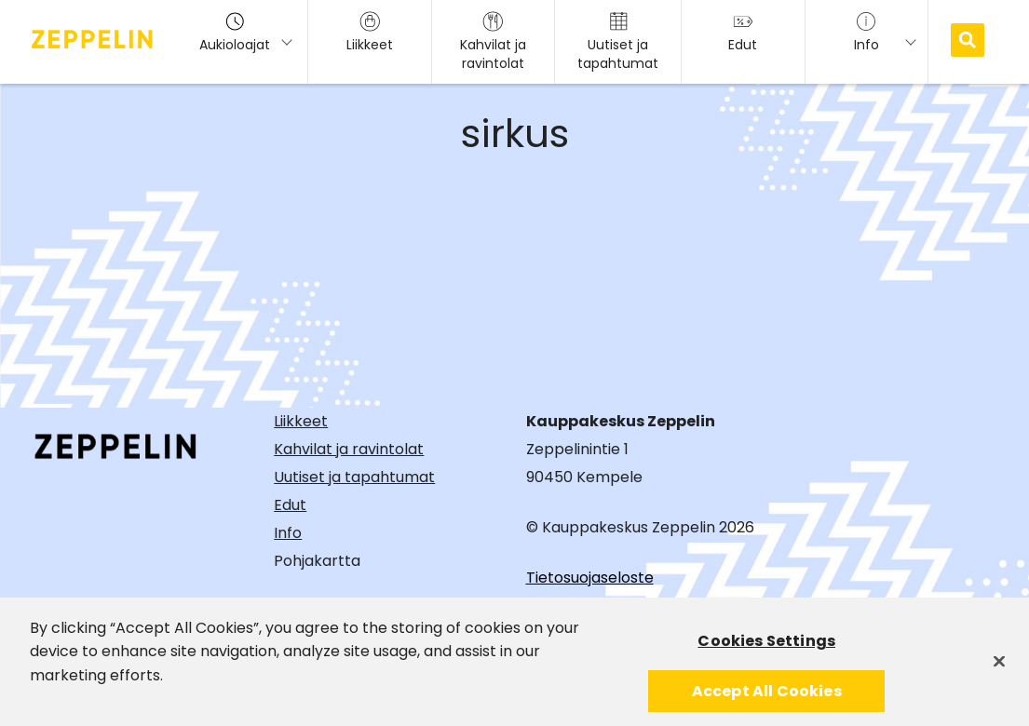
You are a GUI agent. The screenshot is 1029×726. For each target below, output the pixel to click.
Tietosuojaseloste (590, 577)
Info (288, 533)
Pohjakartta (317, 561)
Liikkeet (301, 421)
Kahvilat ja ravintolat (349, 449)
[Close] (999, 665)
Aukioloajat (234, 32)
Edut (290, 505)
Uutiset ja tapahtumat (354, 477)
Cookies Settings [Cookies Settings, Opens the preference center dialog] (766, 645)
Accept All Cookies (767, 695)
